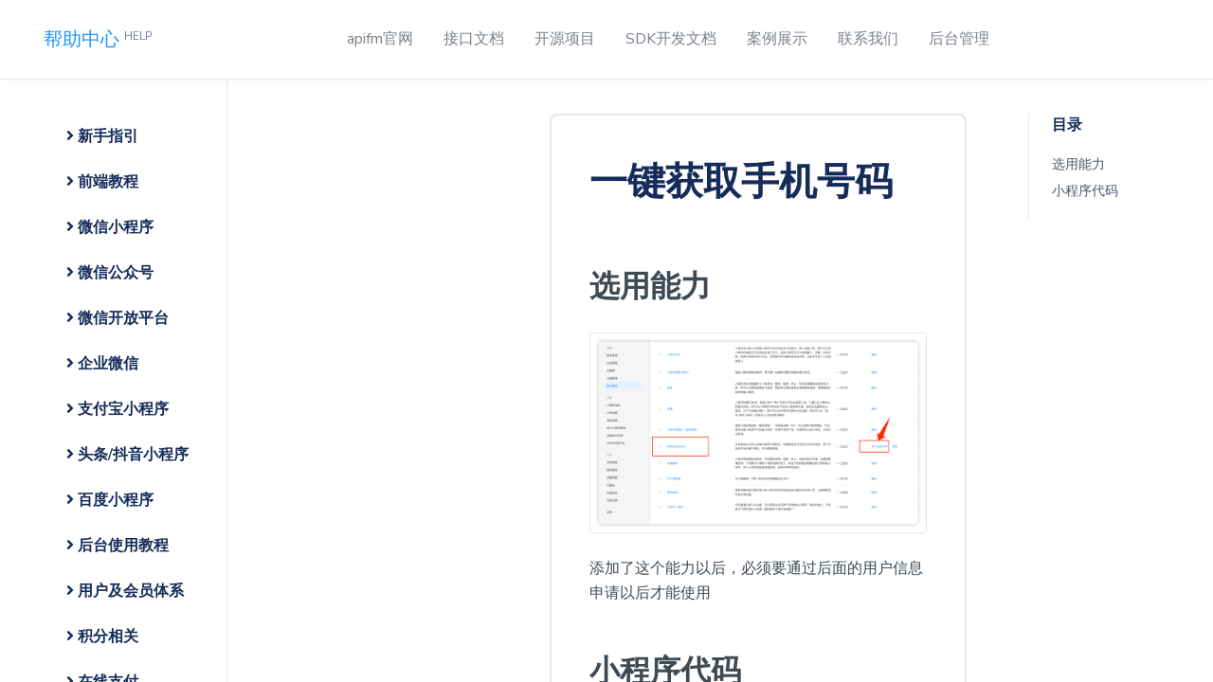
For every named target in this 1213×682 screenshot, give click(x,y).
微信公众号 (110, 272)
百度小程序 (110, 500)
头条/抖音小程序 (127, 454)
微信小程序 (110, 227)
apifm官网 (380, 38)
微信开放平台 (117, 318)
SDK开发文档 (670, 38)
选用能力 (1078, 164)
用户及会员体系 (125, 591)
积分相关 (102, 636)
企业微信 (102, 363)
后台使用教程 (117, 545)
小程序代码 (1085, 191)
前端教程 (102, 181)
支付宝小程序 (117, 409)
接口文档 (474, 38)
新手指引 (102, 136)
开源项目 (564, 38)
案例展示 (777, 38)
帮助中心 (98, 39)
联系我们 (868, 38)
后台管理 (959, 38)
